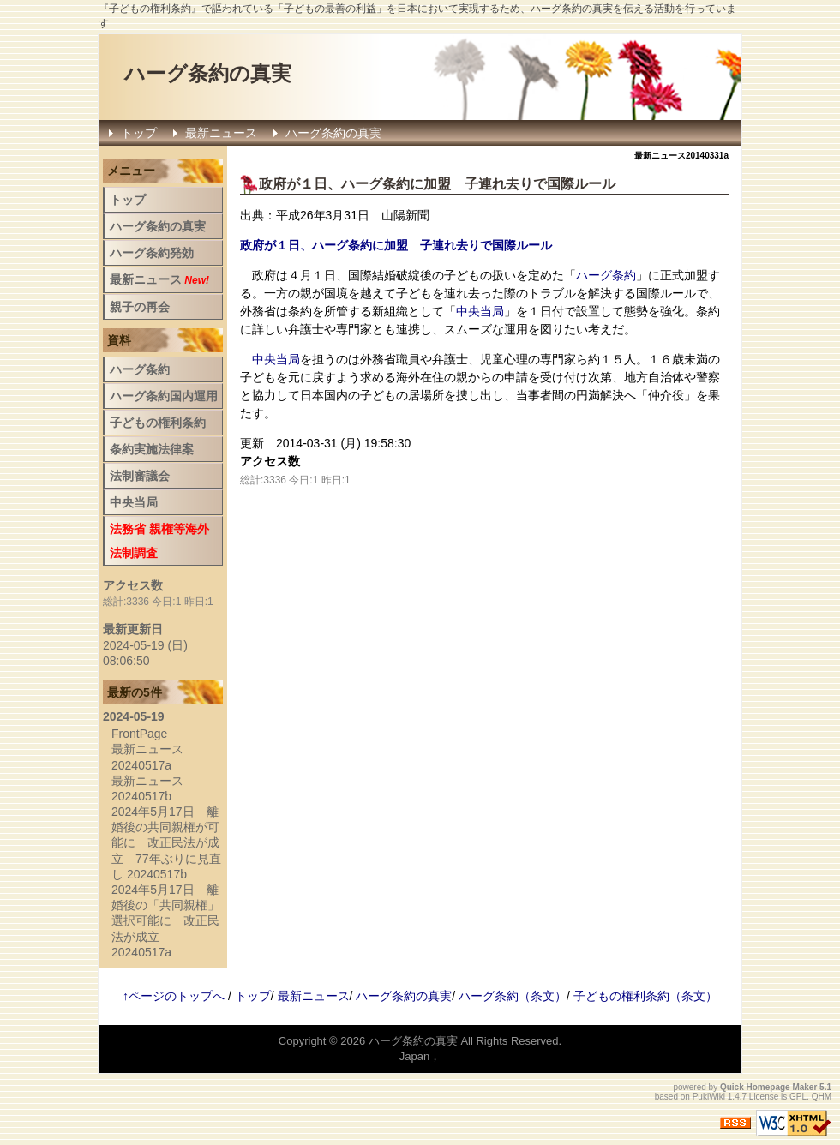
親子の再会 (140, 307)
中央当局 (480, 311)
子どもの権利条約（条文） (645, 996)
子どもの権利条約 (158, 422)
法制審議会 (140, 476)
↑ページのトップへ (174, 996)
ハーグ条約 (375, 184)
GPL (798, 1096)
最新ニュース (221, 133)
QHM (821, 1096)
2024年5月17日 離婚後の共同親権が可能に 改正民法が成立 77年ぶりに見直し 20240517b (166, 843)
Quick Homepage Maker (768, 1087)
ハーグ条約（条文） (513, 996)
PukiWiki (709, 1096)
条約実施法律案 (152, 449)
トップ (139, 133)
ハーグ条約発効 (152, 253)
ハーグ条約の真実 (207, 73)
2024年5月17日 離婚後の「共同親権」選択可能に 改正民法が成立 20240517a (165, 921)
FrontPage (139, 733)
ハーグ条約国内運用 (164, 396)
